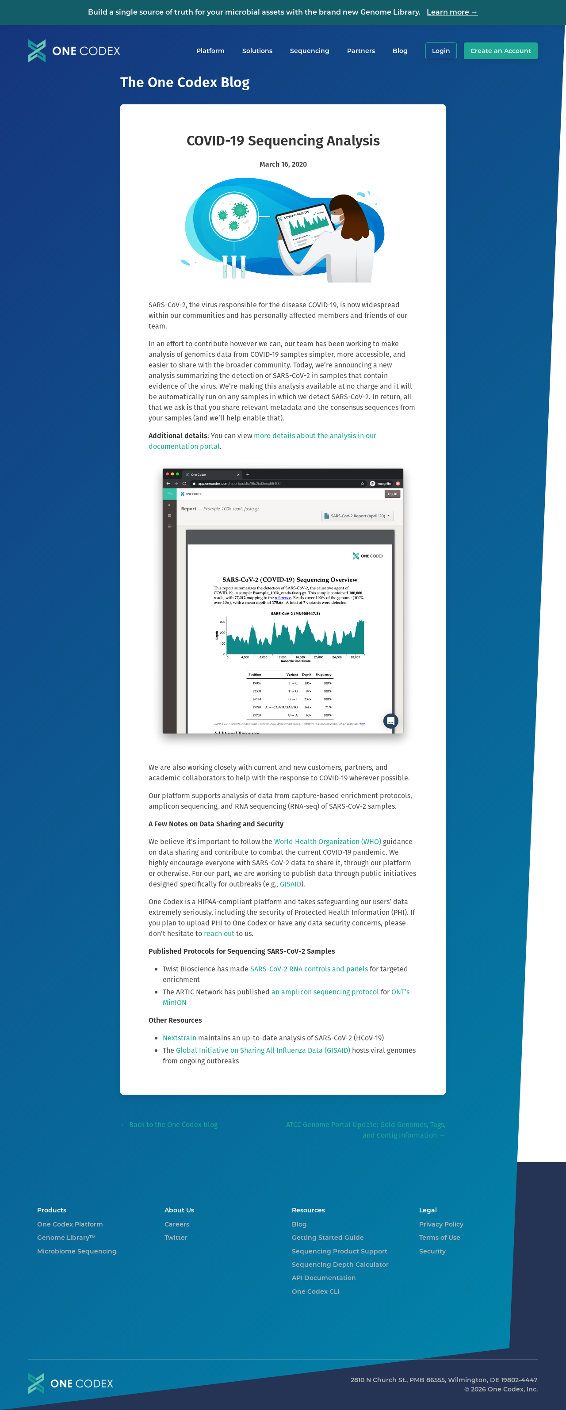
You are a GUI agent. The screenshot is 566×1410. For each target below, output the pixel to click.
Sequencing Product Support (339, 1251)
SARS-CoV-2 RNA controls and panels (309, 969)
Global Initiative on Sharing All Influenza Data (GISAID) (263, 1050)
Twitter (175, 1238)
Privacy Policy (441, 1224)
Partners (361, 51)
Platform (210, 51)
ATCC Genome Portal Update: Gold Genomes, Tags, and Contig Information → (366, 1130)
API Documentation (324, 1278)
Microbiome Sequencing (77, 1251)
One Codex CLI (315, 1291)
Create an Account (500, 51)
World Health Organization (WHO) (327, 842)
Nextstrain (179, 1038)
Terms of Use (439, 1238)
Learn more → (452, 12)
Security (432, 1251)
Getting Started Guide (328, 1238)
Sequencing (309, 51)
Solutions (257, 51)
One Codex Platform (70, 1224)
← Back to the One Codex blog (169, 1125)
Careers (176, 1224)
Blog (400, 51)
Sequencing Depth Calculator (340, 1265)
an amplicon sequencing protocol (325, 992)
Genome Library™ (66, 1238)
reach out (219, 934)
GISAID (290, 884)
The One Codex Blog (184, 82)
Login (441, 51)
